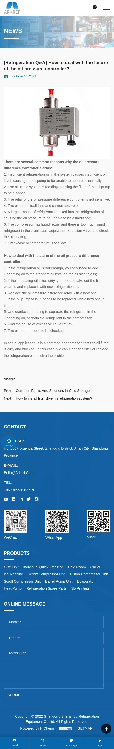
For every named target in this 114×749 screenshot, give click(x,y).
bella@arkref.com (18, 473)
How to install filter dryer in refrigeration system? (54, 398)
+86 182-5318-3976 (19, 490)
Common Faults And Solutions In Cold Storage (53, 391)
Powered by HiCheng (37, 728)
